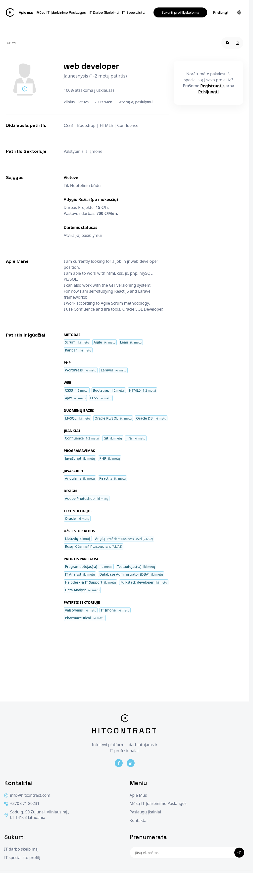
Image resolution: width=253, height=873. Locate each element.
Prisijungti (221, 12)
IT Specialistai (133, 12)
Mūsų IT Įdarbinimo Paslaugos (61, 12)
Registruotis (212, 85)
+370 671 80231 (22, 803)
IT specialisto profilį (22, 857)
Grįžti (11, 43)
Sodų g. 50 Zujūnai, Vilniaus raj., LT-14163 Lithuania (36, 814)
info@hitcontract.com (27, 795)
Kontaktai (139, 820)
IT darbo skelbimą (21, 849)
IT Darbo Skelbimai (104, 12)
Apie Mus (138, 795)
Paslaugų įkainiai (145, 812)
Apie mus (26, 12)
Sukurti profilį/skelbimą (180, 12)
